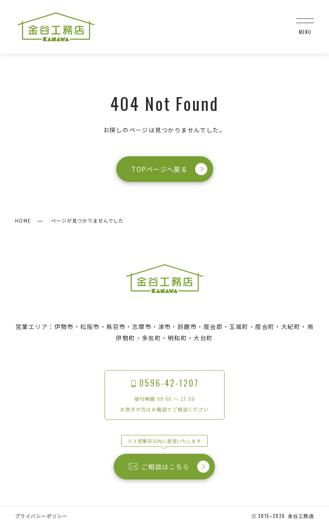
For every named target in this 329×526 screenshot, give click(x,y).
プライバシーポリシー (41, 516)
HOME (23, 220)
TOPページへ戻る (169, 169)
